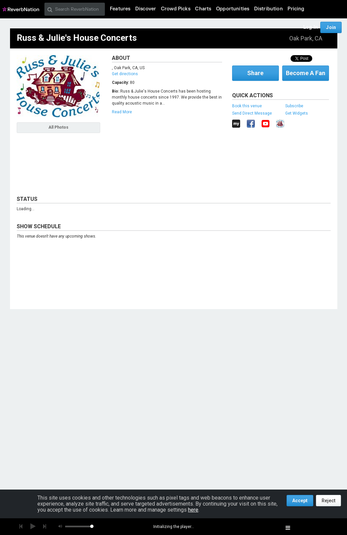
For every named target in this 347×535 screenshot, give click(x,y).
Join (331, 27)
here (193, 510)
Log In (310, 27)
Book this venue (247, 106)
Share (255, 73)
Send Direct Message (252, 113)
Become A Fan (305, 73)
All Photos (58, 127)
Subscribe (294, 106)
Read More (122, 112)
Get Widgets (296, 113)
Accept (300, 500)
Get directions (125, 74)
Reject (328, 500)
